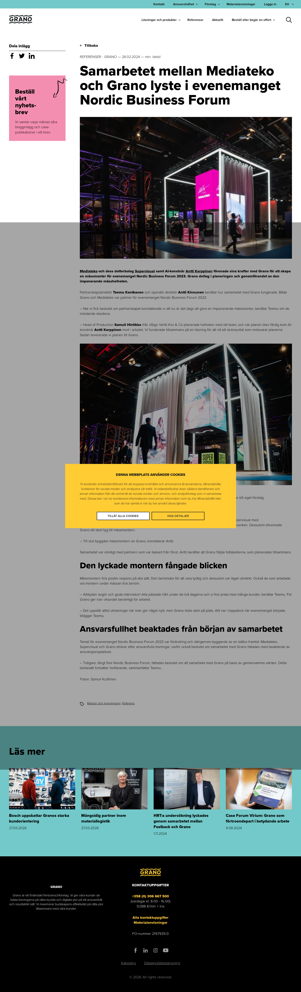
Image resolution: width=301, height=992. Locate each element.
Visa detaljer (178, 516)
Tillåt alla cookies (123, 516)
